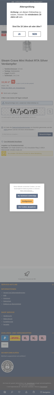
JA (19, 34)
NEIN (34, 34)
